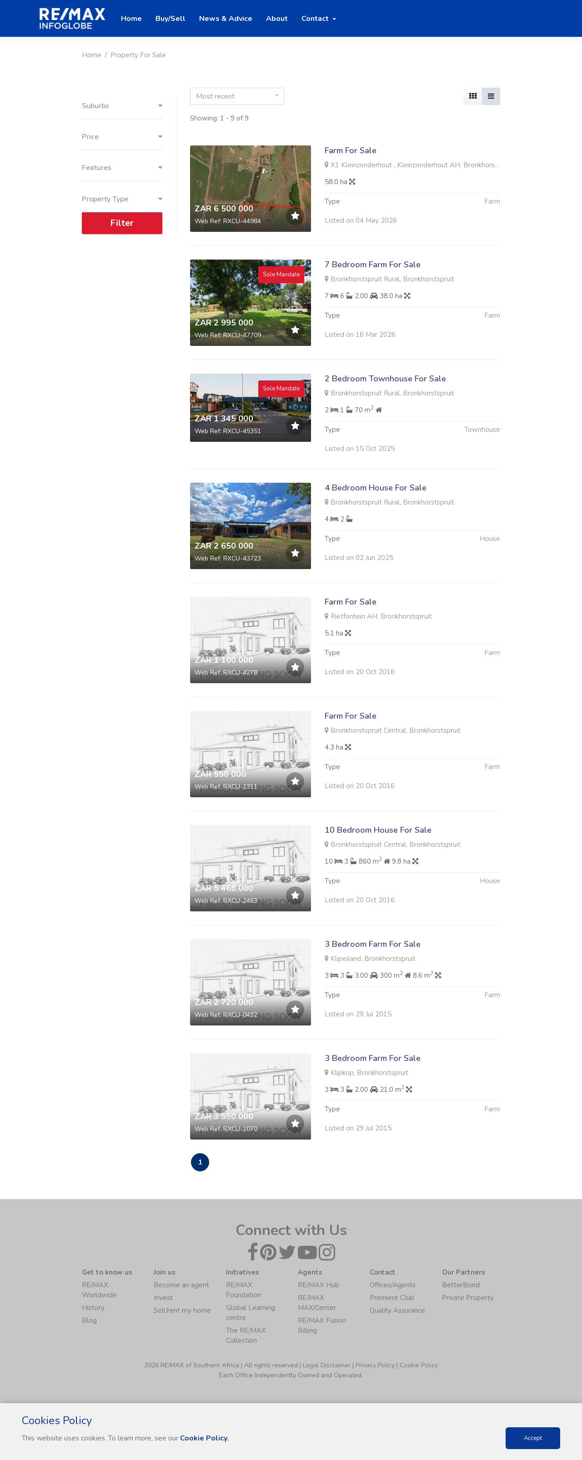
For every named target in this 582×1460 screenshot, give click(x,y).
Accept (533, 1438)
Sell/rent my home (182, 1310)
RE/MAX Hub (318, 1285)
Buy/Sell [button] (171, 19)
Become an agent (181, 1285)
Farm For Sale (350, 150)
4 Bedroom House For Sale (375, 523)
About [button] (277, 19)
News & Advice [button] (225, 19)
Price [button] (122, 137)
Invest (163, 1297)
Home (91, 55)
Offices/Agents (393, 1285)
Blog (89, 1320)
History (93, 1307)
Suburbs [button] (122, 106)
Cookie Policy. (204, 1438)
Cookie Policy (419, 1365)
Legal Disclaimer (327, 1365)
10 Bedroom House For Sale (378, 865)
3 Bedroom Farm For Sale (373, 979)
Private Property (468, 1297)
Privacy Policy (375, 1365)
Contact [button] (316, 19)
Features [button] (122, 168)
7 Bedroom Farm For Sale (373, 264)
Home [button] (131, 19)
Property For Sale (138, 55)
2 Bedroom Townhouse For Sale (385, 414)
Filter (122, 223)
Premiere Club (392, 1297)
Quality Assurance (397, 1310)
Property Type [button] (122, 199)
